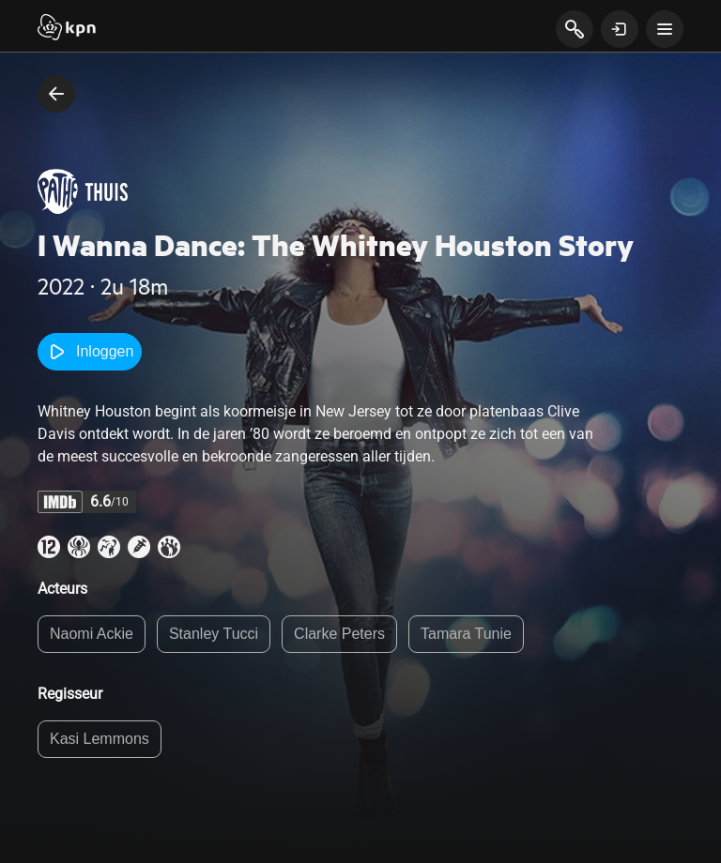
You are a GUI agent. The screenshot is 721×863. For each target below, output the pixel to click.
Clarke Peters (339, 634)
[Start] (67, 29)
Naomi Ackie (91, 634)
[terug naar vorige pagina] (56, 94)
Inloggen (89, 352)
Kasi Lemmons (99, 739)
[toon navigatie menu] (664, 29)
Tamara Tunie (466, 634)
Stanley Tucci (213, 634)
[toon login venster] (619, 29)
